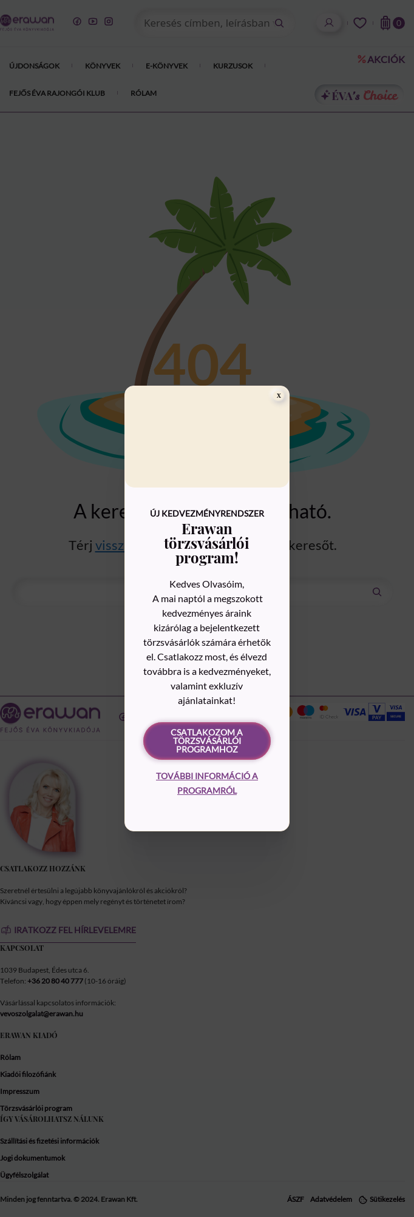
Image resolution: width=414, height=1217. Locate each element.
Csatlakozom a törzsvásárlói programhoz (207, 740)
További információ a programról (207, 783)
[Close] (279, 396)
